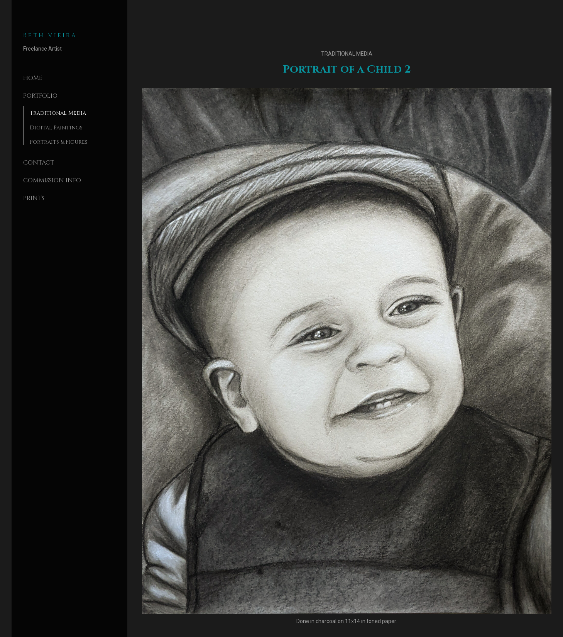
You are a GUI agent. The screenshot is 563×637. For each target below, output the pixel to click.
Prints (33, 198)
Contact (38, 162)
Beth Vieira (50, 35)
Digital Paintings (56, 127)
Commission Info (52, 180)
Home (32, 78)
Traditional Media (58, 113)
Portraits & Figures (59, 142)
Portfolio (40, 96)
